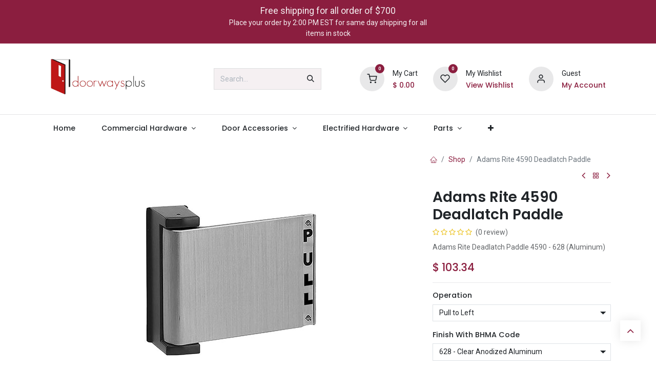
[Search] (310, 79)
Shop (456, 159)
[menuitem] (64, 128)
